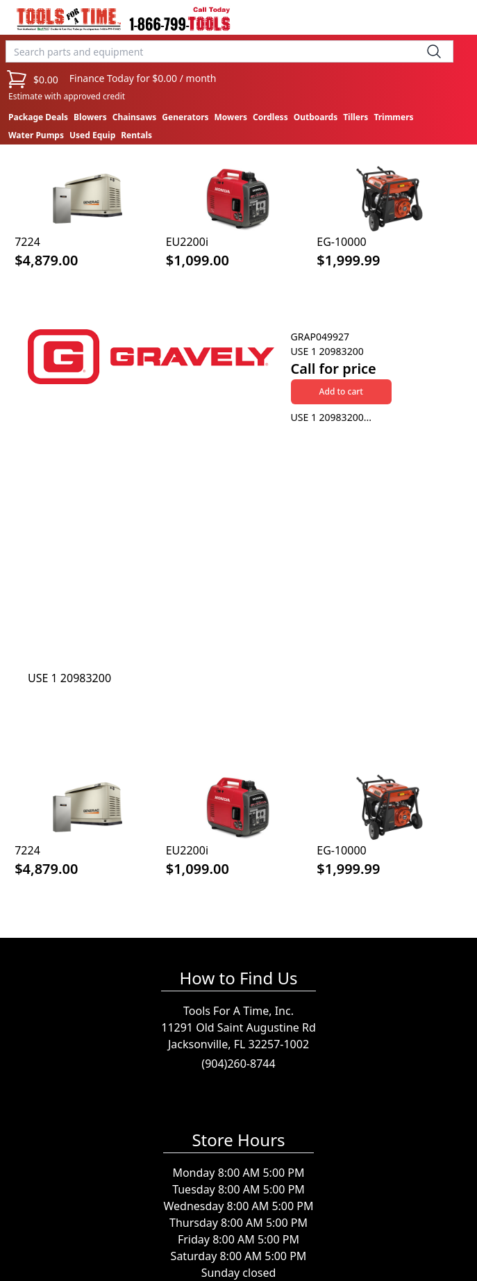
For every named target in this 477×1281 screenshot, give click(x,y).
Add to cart (341, 391)
